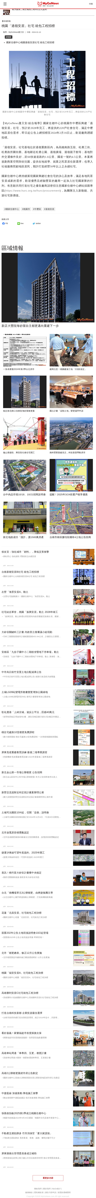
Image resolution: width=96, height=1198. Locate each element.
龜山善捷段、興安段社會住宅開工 (19, 450)
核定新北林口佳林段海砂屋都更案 (19, 408)
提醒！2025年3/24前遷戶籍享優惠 (69, 492)
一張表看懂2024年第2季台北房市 (18, 367)
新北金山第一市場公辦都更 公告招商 (22, 769)
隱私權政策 (38, 1190)
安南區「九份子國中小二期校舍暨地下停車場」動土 (30, 649)
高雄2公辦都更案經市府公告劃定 (20, 1070)
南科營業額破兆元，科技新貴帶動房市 (68, 450)
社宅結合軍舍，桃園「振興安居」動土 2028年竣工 (30, 609)
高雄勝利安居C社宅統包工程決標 (20, 990)
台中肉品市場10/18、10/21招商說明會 (24, 492)
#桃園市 (26, 206)
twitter (36, 221)
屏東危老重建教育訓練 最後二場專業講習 (24, 749)
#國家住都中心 (12, 206)
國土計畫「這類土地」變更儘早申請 (66, 408)
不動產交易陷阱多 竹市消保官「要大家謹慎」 (27, 1130)
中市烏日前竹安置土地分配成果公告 (21, 669)
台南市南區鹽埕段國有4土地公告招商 (70, 534)
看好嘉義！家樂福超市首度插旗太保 (21, 1030)
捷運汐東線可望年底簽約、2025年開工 (23, 850)
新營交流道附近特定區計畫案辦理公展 (23, 789)
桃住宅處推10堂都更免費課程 (18, 729)
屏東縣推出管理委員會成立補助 (19, 1150)
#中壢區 (37, 206)
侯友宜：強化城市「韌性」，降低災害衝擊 (25, 549)
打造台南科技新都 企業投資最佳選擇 (22, 1010)
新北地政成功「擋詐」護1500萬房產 (23, 534)
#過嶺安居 (49, 206)
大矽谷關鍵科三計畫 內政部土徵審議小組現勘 (27, 629)
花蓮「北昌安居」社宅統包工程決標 (21, 910)
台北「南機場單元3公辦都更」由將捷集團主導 (27, 890)
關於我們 (47, 1186)
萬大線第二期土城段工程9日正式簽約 (29, 9)
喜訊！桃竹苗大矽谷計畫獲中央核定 (21, 870)
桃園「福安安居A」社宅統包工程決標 (22, 970)
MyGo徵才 (56, 1186)
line (20, 221)
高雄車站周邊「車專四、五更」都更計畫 (24, 1050)
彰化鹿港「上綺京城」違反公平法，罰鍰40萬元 (28, 709)
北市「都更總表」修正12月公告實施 (22, 950)
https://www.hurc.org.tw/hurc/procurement (32, 188)
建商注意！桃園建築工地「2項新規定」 (68, 367)
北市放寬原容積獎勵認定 (15, 829)
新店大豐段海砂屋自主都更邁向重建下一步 (30, 323)
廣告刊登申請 (50, 1190)
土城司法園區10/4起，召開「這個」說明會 (25, 809)
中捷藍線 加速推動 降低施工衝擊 (20, 1090)
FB (5, 221)
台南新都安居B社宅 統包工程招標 (20, 569)
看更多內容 (48, 1175)
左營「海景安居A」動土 (15, 589)
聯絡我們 (38, 1186)
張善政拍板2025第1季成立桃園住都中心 (24, 1110)
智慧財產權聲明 (64, 1190)
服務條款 (29, 1190)
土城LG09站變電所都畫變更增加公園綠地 (25, 689)
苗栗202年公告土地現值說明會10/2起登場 (25, 930)
